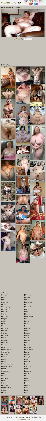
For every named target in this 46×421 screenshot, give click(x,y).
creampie (4, 357)
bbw (3, 304)
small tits (27, 366)
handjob (27, 297)
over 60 (27, 340)
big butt (4, 340)
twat (26, 378)
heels (26, 299)
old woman (28, 326)
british (4, 333)
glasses (4, 385)
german (4, 378)
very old (27, 385)
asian (3, 297)
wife (26, 390)
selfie (26, 359)
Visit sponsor (28, 39)
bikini (3, 321)
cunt (3, 359)
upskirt (26, 380)
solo (26, 368)
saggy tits (27, 357)
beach (4, 309)
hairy (3, 392)
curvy (3, 361)
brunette (4, 335)
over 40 (27, 335)
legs (26, 311)
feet (3, 373)
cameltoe (4, 342)
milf (25, 319)
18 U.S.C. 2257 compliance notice (32, 417)
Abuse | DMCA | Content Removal (14, 417)
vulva (26, 387)
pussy (26, 352)
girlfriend (4, 383)
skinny (26, 364)
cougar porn (5, 352)
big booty (4, 316)
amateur (4, 295)
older (26, 330)
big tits (4, 319)
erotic (3, 368)
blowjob (4, 328)
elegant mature (6, 366)
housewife (27, 307)
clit (3, 347)
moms (26, 321)
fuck (3, 376)
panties (27, 345)
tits (25, 376)
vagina (26, 383)
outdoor (27, 333)
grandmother (6, 387)
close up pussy (6, 349)
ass (3, 299)
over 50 (27, 338)
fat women (5, 371)
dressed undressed (7, 364)
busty (3, 338)
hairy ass (27, 295)
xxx (25, 392)
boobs (4, 330)
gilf (3, 380)
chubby (4, 345)
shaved (27, 361)
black (3, 323)
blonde (4, 326)
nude (26, 323)
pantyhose (27, 347)
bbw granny (5, 307)
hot (25, 304)
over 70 (27, 342)
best (3, 314)
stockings (27, 371)
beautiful (4, 311)
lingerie (27, 314)
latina (26, 309)
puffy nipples (28, 349)
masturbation (28, 316)
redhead (27, 354)
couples (4, 354)
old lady (27, 328)
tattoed (26, 373)
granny (4, 390)
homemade (28, 302)
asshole (4, 302)
